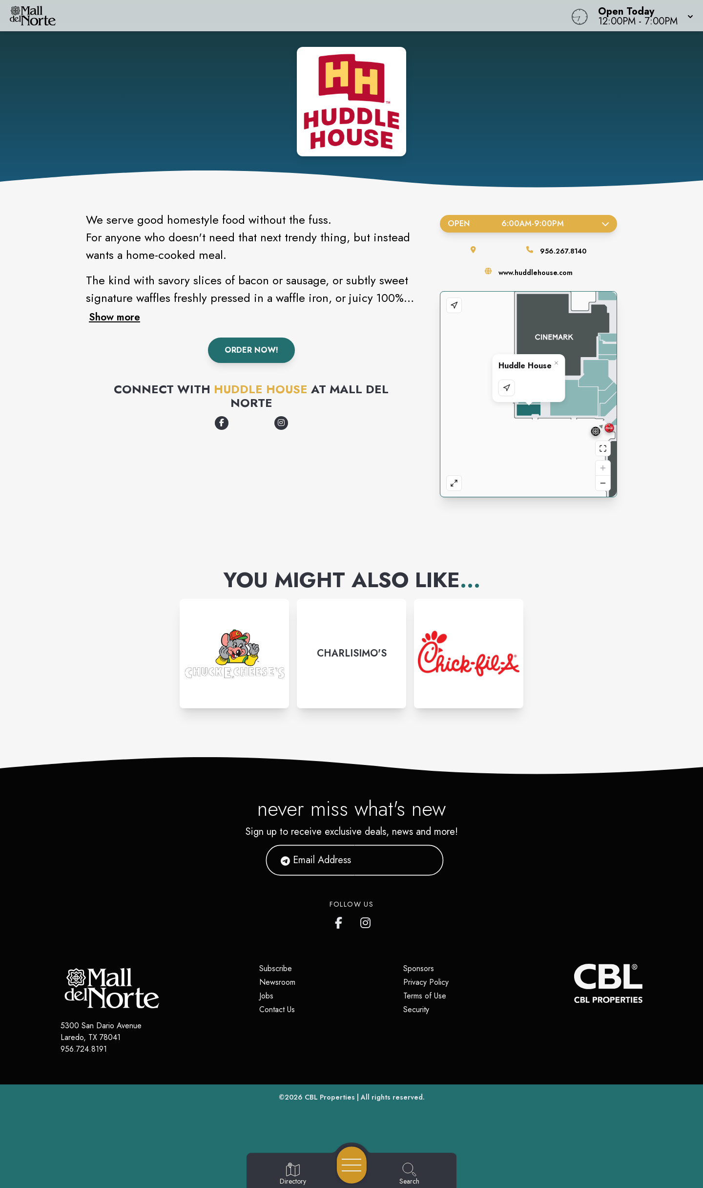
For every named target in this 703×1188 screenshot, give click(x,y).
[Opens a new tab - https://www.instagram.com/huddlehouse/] (281, 423)
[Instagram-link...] (234, 653)
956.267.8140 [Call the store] (563, 251)
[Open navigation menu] (351, 1165)
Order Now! (251, 350)
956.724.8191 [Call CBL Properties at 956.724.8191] (84, 1049)
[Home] (265, 15)
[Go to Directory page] (293, 1174)
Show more (114, 317)
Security (416, 1009)
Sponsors (418, 968)
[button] (642, 15)
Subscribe (275, 968)
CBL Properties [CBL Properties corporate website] (330, 1097)
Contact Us (277, 1009)
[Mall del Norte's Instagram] (366, 921)
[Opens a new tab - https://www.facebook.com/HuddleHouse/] (221, 423)
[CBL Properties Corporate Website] (574, 983)
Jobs (266, 995)
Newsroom (277, 982)
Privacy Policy (426, 982)
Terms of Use (424, 995)
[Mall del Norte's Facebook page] (341, 921)
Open (528, 223)
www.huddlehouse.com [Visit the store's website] (535, 272)
